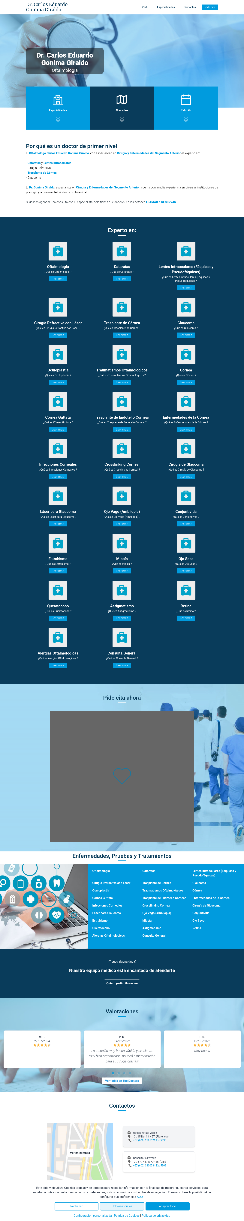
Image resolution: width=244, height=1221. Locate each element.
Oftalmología (101, 871)
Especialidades (166, 7)
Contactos (190, 7)
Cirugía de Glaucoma (206, 905)
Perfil (145, 7)
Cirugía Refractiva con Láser (111, 883)
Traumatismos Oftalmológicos (162, 890)
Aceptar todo (167, 1206)
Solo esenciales (122, 1206)
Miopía (147, 920)
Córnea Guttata (102, 898)
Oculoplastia (100, 890)
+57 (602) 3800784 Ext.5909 (149, 1165)
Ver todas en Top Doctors (122, 1081)
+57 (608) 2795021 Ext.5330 (149, 1140)
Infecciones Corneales (107, 905)
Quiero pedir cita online (122, 983)
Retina (196, 928)
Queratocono (101, 928)
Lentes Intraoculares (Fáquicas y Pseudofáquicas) (214, 873)
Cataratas (34, 163)
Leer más (58, 279)
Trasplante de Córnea (42, 173)
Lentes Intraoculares (57, 163)
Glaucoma (199, 883)
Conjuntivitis (200, 913)
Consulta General (153, 935)
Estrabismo (99, 920)
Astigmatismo (151, 928)
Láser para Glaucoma (106, 913)
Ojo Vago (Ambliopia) (156, 913)
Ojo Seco (198, 920)
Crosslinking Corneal (156, 905)
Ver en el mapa (80, 1153)
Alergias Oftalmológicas (108, 935)
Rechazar (76, 1206)
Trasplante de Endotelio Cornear (164, 898)
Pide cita (210, 7)
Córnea (197, 890)
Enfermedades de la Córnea (211, 898)
